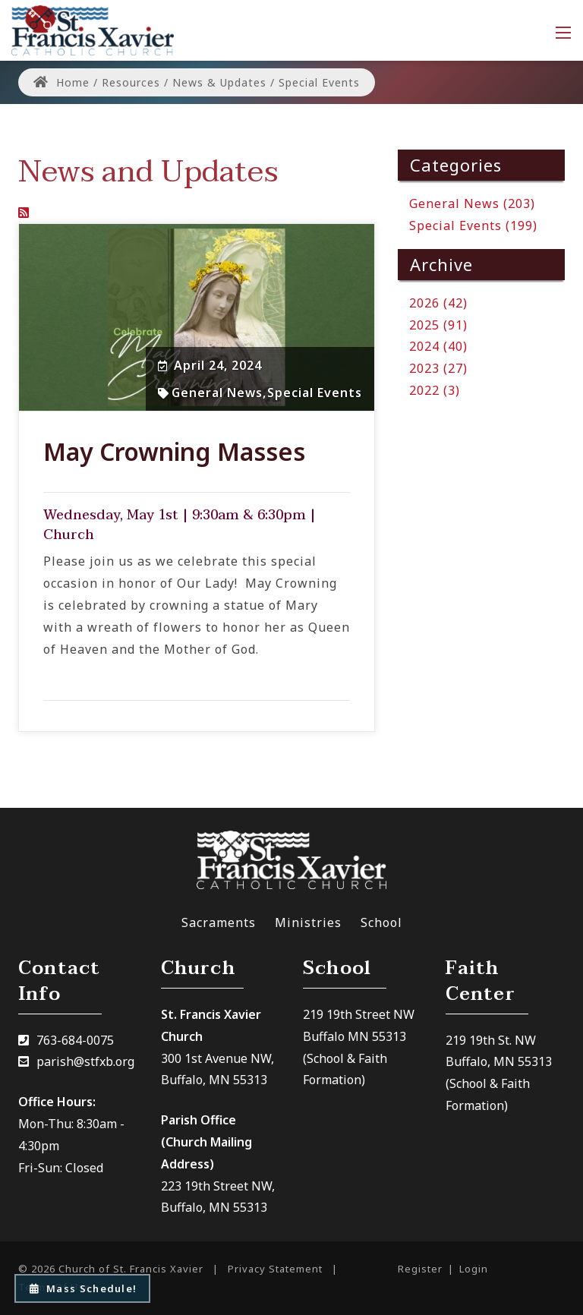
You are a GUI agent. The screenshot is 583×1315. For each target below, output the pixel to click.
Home (61, 82)
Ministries (308, 922)
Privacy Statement (275, 1269)
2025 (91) (438, 325)
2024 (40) (438, 346)
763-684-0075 (75, 1040)
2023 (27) (438, 368)
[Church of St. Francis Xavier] (92, 29)
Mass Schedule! (82, 1288)
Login (473, 1269)
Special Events (314, 392)
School (381, 922)
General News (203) (472, 203)
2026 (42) (438, 303)
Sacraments (218, 922)
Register (420, 1269)
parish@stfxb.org (85, 1061)
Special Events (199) (473, 225)
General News (217, 392)
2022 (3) (434, 390)
